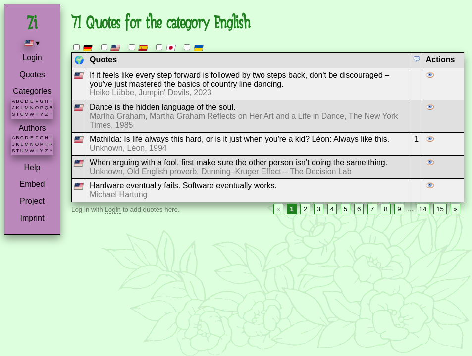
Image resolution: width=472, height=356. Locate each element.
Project (32, 201)
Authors (32, 128)
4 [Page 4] (332, 209)
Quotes (32, 74)
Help (32, 167)
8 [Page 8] (385, 209)
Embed (32, 184)
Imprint (32, 218)
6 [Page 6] (359, 209)
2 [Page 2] (305, 209)
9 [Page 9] (399, 209)
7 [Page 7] (372, 209)
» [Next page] (455, 209)
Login (32, 57)
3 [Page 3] (318, 209)
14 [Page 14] (423, 209)
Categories (32, 91)
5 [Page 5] (345, 209)
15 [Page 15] (440, 209)
